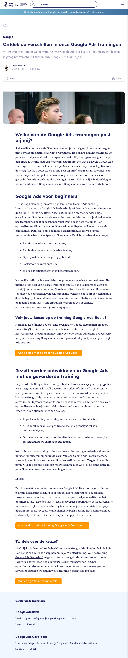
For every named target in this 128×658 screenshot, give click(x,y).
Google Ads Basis (49, 184)
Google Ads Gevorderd (78, 184)
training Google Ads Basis (46, 338)
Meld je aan (98, 12)
